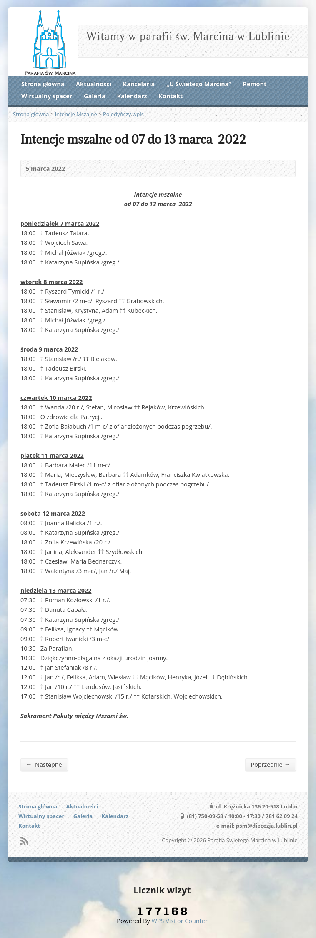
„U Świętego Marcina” (198, 84)
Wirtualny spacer (46, 96)
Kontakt (170, 96)
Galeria (94, 96)
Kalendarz (132, 96)
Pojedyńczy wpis (123, 114)
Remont (254, 84)
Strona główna (42, 84)
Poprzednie (270, 764)
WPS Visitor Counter (180, 921)
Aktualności (93, 84)
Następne (44, 764)
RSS (24, 841)
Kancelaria (139, 84)
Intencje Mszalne (76, 114)
